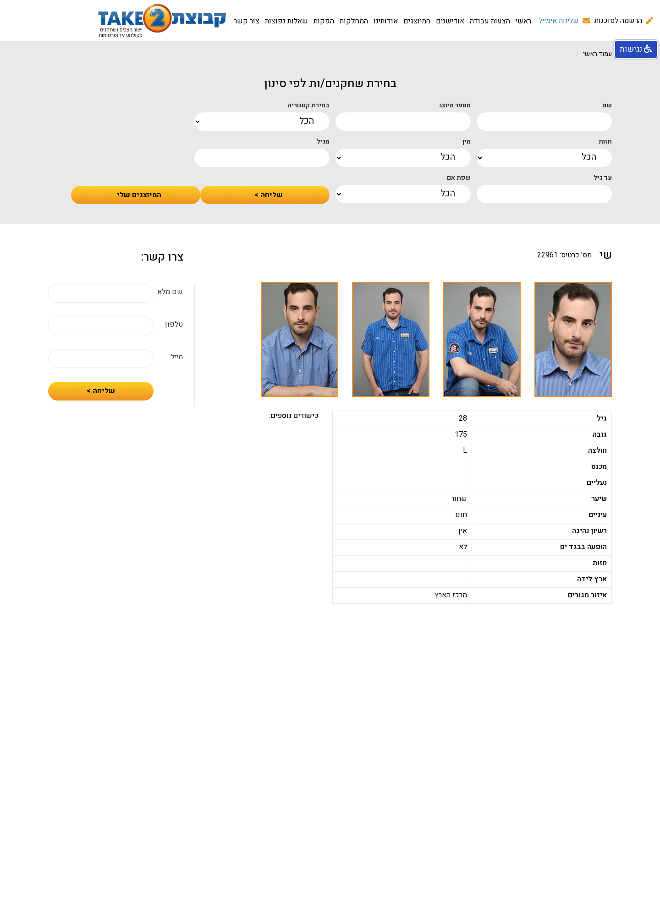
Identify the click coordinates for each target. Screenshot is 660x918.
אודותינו (386, 21)
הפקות (324, 21)
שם (607, 105)
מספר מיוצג (455, 105)
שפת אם (459, 178)
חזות (605, 141)
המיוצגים (416, 21)
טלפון (174, 324)
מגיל (323, 141)
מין (466, 141)
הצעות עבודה (490, 21)
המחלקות (354, 21)
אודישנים (450, 21)
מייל (177, 357)
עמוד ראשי (597, 54)
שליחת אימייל (559, 21)
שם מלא (170, 292)
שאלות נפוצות (286, 21)
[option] (573, 339)
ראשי (523, 21)
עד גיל (603, 178)
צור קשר (246, 21)
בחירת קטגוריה (308, 105)
